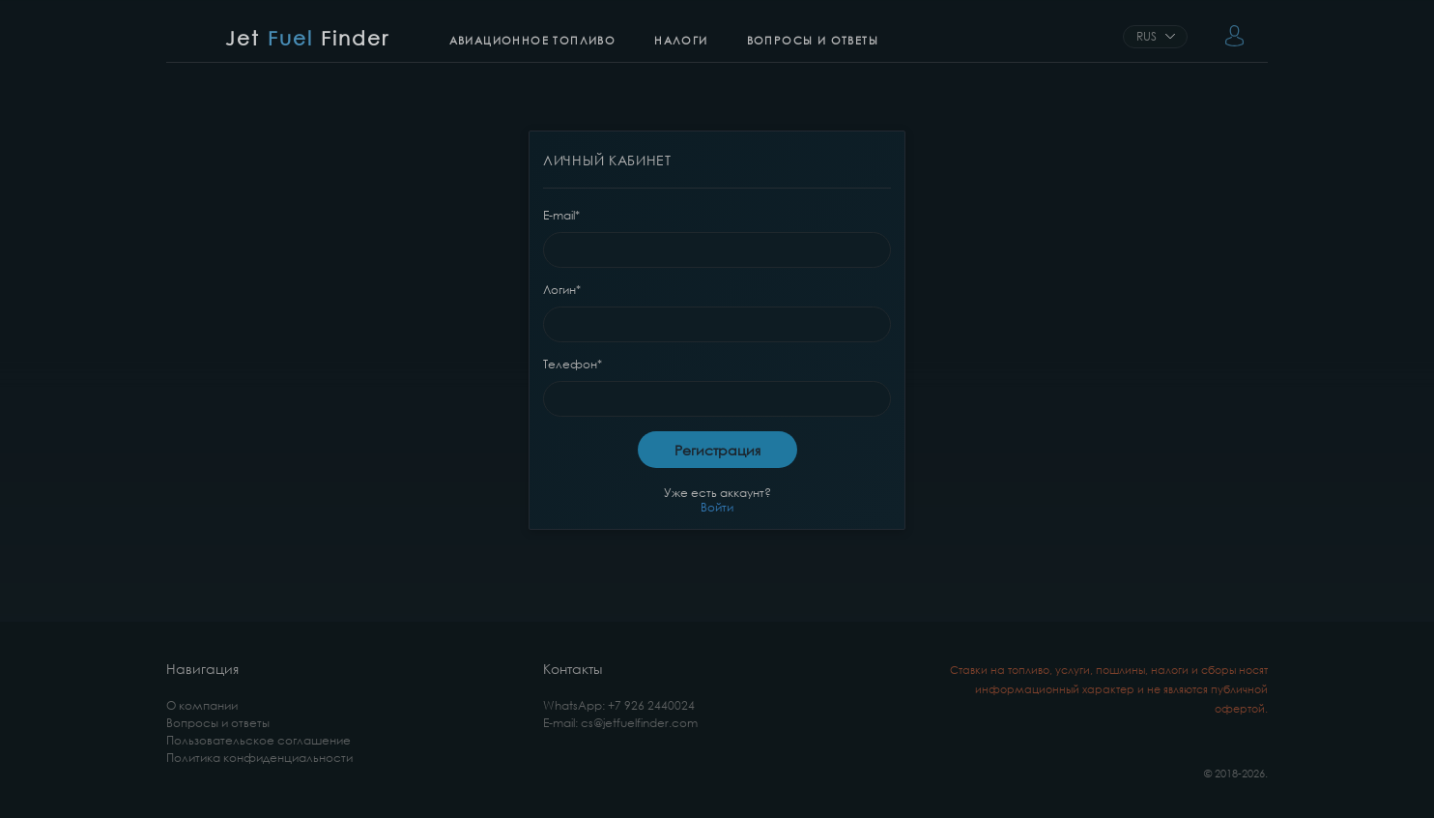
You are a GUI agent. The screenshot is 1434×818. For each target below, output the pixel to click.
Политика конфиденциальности (259, 757)
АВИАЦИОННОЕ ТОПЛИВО (533, 40)
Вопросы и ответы (812, 40)
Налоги (680, 40)
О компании (202, 705)
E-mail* (561, 215)
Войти (717, 507)
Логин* (562, 289)
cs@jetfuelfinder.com (639, 723)
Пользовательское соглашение (258, 740)
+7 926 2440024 (651, 705)
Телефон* (572, 364)
